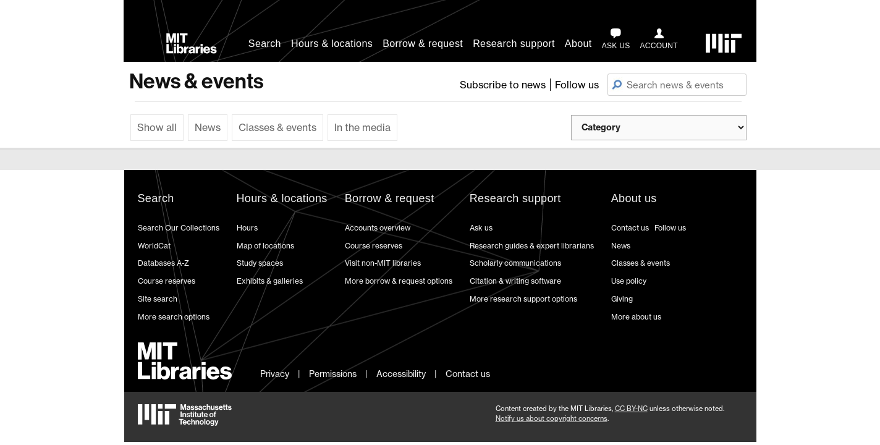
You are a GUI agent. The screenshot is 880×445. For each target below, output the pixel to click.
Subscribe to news (503, 84)
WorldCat (154, 245)
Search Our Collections (178, 227)
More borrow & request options (398, 281)
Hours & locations (332, 43)
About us (634, 198)
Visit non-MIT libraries (383, 263)
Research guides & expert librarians (532, 245)
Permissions (333, 373)
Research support (514, 43)
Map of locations (265, 245)
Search (264, 43)
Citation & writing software (515, 281)
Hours (247, 227)
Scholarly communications (515, 263)
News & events (196, 81)
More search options (173, 316)
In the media (362, 127)
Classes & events (277, 127)
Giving (622, 298)
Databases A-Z (163, 263)
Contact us (630, 227)
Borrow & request (423, 43)
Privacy (274, 373)
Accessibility (401, 373)
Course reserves (166, 281)
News (208, 127)
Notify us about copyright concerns (551, 418)
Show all (157, 127)
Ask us (481, 227)
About (578, 43)
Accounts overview (377, 227)
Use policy (628, 281)
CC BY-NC (631, 408)
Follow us (577, 84)
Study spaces (260, 263)
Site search (157, 298)
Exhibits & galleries (270, 281)
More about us (636, 316)
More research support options (523, 298)
